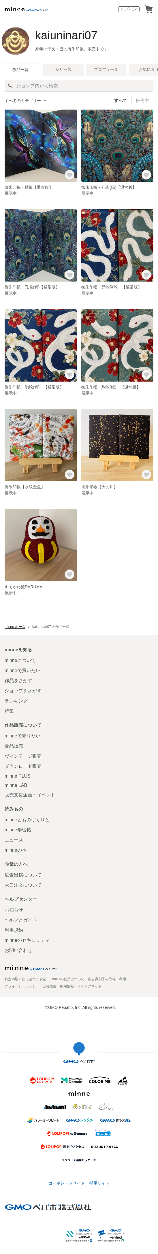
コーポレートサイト (66, 1183)
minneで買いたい (22, 670)
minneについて (20, 660)
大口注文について (23, 885)
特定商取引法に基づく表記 (25, 979)
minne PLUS (18, 776)
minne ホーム (15, 627)
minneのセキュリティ (27, 940)
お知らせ (14, 909)
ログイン (129, 9)
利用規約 (14, 930)
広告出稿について (23, 874)
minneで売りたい (22, 735)
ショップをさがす (23, 690)
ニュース (14, 839)
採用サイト (99, 1183)
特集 (9, 711)
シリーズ (63, 69)
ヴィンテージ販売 (23, 756)
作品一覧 (20, 69)
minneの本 (16, 850)
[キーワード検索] (79, 85)
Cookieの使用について (67, 979)
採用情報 (67, 986)
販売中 (142, 100)
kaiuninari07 (66, 35)
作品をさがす (18, 680)
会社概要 (50, 986)
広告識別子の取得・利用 (107, 979)
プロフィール (106, 69)
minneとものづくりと (27, 819)
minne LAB (16, 785)
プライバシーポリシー (22, 986)
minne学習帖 (18, 829)
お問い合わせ (18, 950)
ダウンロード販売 (23, 766)
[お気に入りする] (70, 175)
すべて (120, 100)
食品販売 (14, 745)
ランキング (16, 700)
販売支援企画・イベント (30, 794)
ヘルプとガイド (21, 920)
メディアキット (89, 986)
